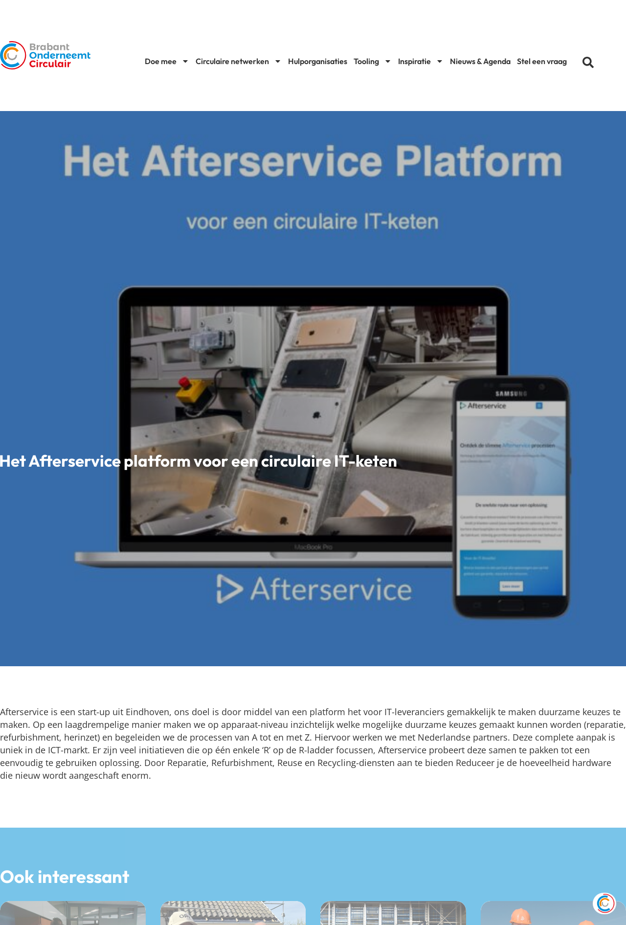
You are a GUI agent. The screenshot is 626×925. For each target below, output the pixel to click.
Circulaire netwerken (239, 61)
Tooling (373, 61)
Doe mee (167, 61)
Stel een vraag (542, 61)
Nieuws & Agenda (480, 61)
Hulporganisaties (317, 61)
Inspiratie (421, 61)
